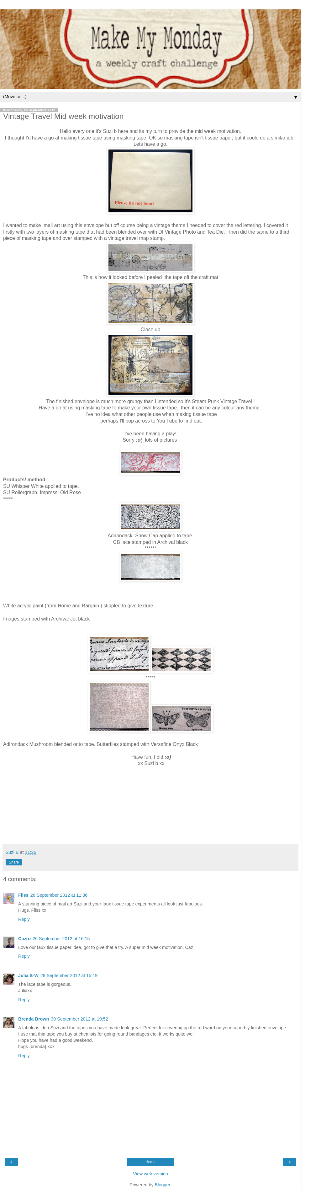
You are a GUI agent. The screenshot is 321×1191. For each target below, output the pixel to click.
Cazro (24, 938)
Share (14, 862)
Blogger (162, 1184)
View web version (150, 1173)
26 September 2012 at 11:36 (58, 895)
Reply (24, 919)
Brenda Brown (33, 1018)
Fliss (23, 895)
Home (150, 1162)
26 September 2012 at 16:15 (61, 938)
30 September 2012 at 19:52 (79, 1018)
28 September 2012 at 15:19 (68, 975)
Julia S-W (28, 975)
